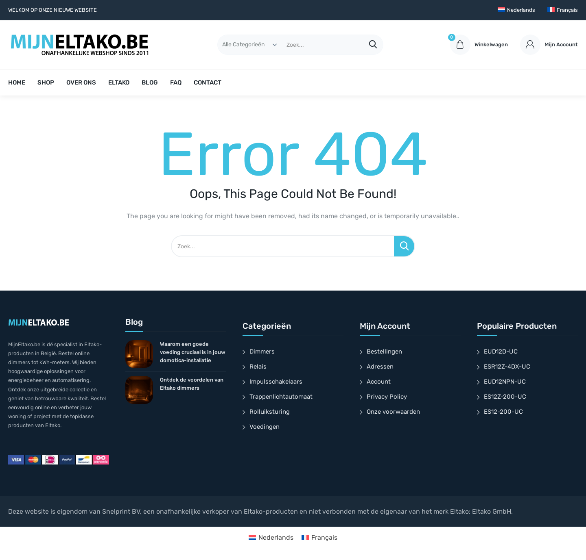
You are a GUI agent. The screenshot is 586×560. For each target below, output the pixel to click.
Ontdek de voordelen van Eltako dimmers (191, 384)
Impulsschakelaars (275, 381)
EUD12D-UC (501, 351)
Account (379, 381)
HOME (16, 82)
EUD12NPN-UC (505, 381)
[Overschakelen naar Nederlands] (271, 537)
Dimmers (262, 351)
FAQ (175, 82)
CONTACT (207, 82)
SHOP (45, 82)
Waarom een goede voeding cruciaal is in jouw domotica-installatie (192, 352)
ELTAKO (118, 82)
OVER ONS (81, 82)
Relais (258, 366)
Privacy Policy (387, 396)
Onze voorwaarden (393, 411)
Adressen (380, 366)
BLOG (150, 82)
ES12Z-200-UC (505, 396)
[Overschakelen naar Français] (562, 10)
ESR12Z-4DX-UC (507, 366)
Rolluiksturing (269, 411)
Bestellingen (384, 351)
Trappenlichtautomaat (281, 396)
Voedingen (264, 426)
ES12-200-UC (503, 411)
